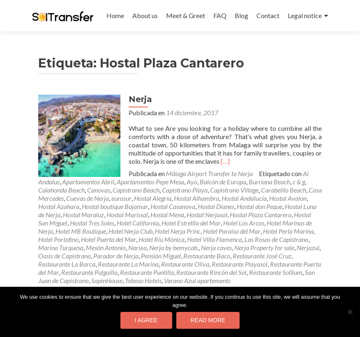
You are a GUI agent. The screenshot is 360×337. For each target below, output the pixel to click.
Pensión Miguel (161, 256)
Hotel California (138, 223)
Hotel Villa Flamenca (214, 239)
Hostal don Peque (259, 206)
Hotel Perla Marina (288, 231)
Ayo (192, 182)
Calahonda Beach (61, 190)
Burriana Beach (269, 182)
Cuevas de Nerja (87, 198)
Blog (241, 15)
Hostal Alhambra (196, 198)
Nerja (140, 99)
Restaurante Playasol (240, 264)
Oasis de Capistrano (64, 256)
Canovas (98, 190)
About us (145, 15)
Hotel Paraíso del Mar (232, 231)
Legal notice (305, 15)
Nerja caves (216, 247)
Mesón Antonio (106, 247)
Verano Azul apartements (197, 280)
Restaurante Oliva (185, 264)
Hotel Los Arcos (243, 223)
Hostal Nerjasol (207, 214)
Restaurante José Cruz (262, 256)
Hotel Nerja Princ (178, 231)
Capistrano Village (234, 190)
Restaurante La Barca (66, 264)
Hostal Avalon (288, 198)
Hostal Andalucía (244, 198)
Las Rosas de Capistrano (276, 239)
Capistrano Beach (136, 190)
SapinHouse (106, 280)
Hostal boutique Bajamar (115, 206)
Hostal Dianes (216, 206)
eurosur (121, 198)
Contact (267, 15)
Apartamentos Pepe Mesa (150, 182)
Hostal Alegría (152, 198)
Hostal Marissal (127, 214)
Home (115, 15)
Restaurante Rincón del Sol (211, 272)
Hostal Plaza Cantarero (260, 214)
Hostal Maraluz (83, 214)
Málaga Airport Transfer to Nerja (209, 173)
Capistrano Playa (185, 190)
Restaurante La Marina (128, 264)
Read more (208, 320)
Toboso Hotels (143, 280)
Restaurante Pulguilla (89, 272)
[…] (225, 161)
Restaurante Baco (206, 256)
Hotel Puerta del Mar (108, 239)
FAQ (219, 15)
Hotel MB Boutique (80, 231)
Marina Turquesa (60, 247)
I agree (146, 320)
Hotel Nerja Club (130, 231)
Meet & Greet (185, 15)
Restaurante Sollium (275, 272)
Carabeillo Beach (283, 190)
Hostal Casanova (172, 206)
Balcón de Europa (223, 182)
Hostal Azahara (58, 206)
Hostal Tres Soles (92, 223)
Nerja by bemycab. (173, 247)
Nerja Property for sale (264, 247)
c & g (299, 182)
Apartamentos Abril (88, 182)
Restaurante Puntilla (147, 272)
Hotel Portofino (58, 239)
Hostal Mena (167, 214)
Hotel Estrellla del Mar (191, 223)
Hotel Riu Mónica (161, 239)
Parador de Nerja (115, 256)
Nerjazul (308, 247)
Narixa (137, 247)
